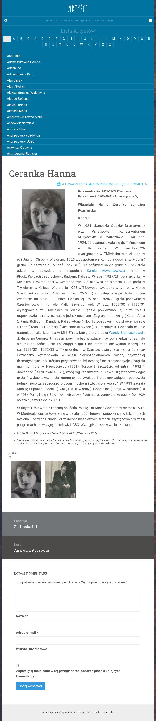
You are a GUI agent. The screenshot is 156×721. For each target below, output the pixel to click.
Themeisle (107, 712)
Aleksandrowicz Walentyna (26, 93)
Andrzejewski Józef (21, 141)
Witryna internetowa (31, 649)
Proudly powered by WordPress (59, 712)
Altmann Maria (17, 111)
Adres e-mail (27, 633)
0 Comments (137, 184)
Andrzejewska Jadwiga (23, 135)
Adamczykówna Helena (23, 62)
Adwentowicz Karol (20, 74)
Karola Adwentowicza (106, 271)
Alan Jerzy (14, 80)
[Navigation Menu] (150, 21)
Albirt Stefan (16, 86)
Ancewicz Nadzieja (20, 123)
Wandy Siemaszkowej (126, 333)
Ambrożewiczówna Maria (25, 117)
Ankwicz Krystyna (19, 148)
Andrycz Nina (16, 129)
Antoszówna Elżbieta (22, 154)
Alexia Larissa (17, 105)
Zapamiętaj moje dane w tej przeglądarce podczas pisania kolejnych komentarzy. (68, 673)
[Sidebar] (6, 21)
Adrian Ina (14, 68)
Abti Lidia (13, 56)
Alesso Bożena (17, 99)
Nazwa (22, 616)
